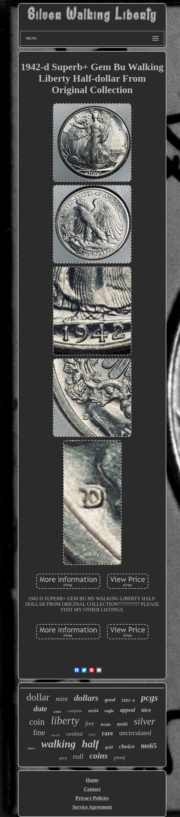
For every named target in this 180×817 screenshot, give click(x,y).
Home (92, 780)
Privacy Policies (92, 798)
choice (127, 746)
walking (58, 744)
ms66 (122, 724)
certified (74, 734)
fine (39, 732)
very (92, 734)
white (58, 711)
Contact (92, 789)
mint (62, 699)
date (40, 708)
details (106, 724)
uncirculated (135, 733)
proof (119, 757)
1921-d (128, 701)
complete (74, 710)
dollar (37, 697)
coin (37, 722)
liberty (65, 721)
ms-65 (55, 735)
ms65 (148, 746)
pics (63, 757)
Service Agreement (92, 807)
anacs (31, 748)
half (90, 744)
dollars (86, 698)
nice (146, 710)
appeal (127, 710)
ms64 (93, 710)
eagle (109, 710)
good (110, 700)
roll (78, 756)
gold (109, 747)
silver (144, 721)
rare (107, 733)
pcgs (149, 697)
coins (99, 755)
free (89, 723)
